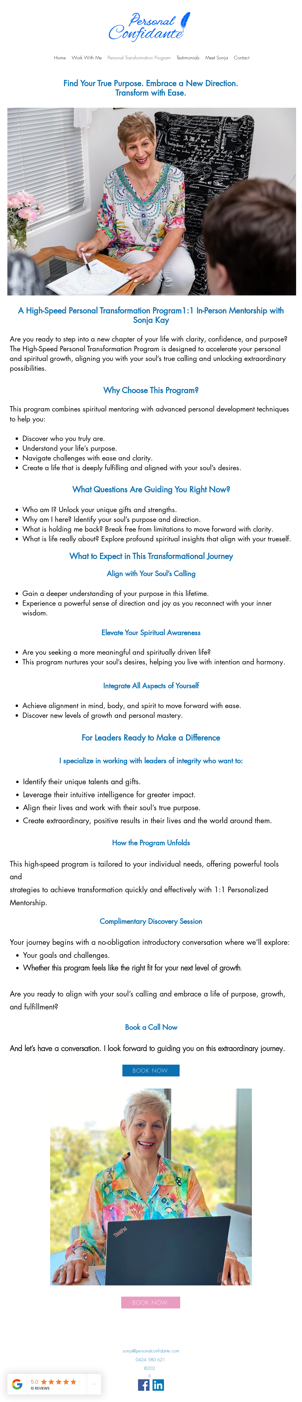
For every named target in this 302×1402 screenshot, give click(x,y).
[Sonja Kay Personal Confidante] (144, 1385)
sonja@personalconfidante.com (151, 1351)
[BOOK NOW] (151, 1070)
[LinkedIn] (158, 1385)
